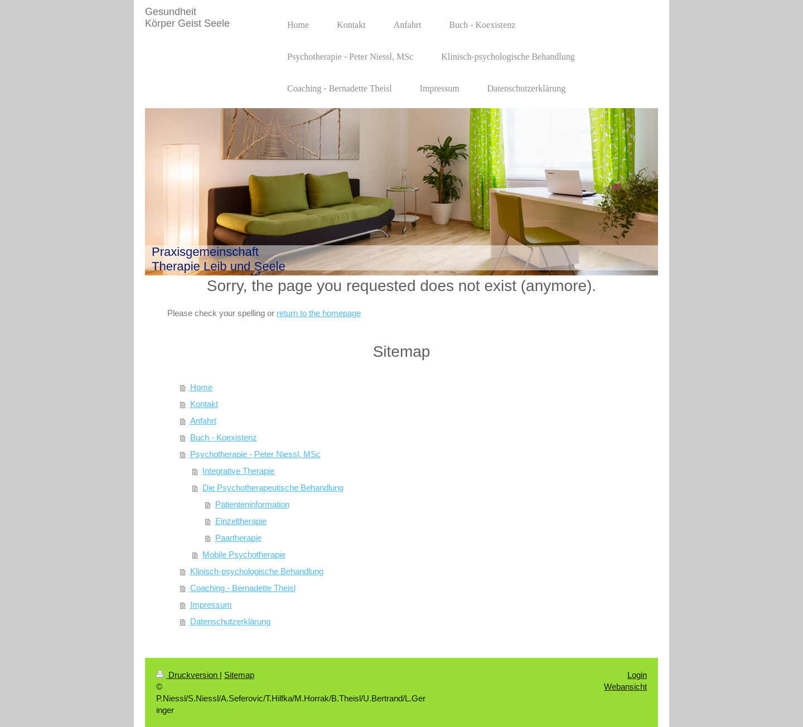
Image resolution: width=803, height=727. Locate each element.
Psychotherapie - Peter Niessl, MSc (255, 454)
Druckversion (188, 675)
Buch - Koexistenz (223, 437)
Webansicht (625, 686)
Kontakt (204, 404)
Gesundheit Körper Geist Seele (187, 17)
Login (637, 675)
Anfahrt (203, 420)
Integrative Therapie (238, 471)
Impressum (211, 604)
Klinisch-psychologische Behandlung (256, 571)
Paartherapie (238, 537)
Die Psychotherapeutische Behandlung (273, 487)
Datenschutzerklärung (230, 621)
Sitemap (239, 675)
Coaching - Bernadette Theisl (243, 588)
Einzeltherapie (241, 521)
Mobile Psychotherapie (244, 554)
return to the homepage (319, 313)
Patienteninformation (252, 504)
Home (201, 387)
